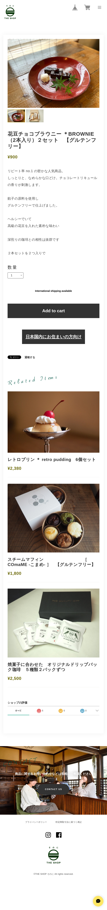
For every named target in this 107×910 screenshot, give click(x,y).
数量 (12, 267)
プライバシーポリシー (36, 822)
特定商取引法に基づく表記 (69, 822)
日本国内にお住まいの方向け (54, 336)
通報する (30, 357)
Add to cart (53, 310)
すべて (18, 710)
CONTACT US (53, 789)
